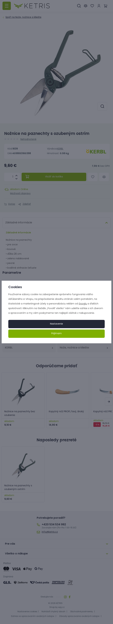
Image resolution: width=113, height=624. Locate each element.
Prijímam (56, 333)
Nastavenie (56, 324)
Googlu (83, 304)
